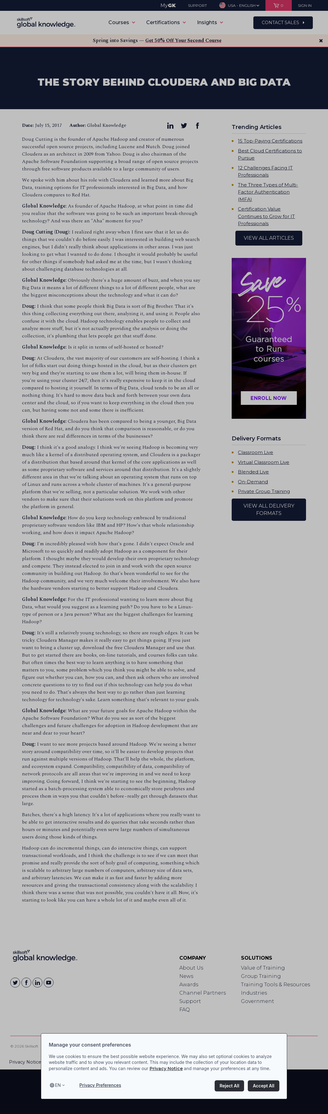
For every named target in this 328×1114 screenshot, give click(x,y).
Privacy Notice (166, 1068)
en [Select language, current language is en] (58, 1085)
